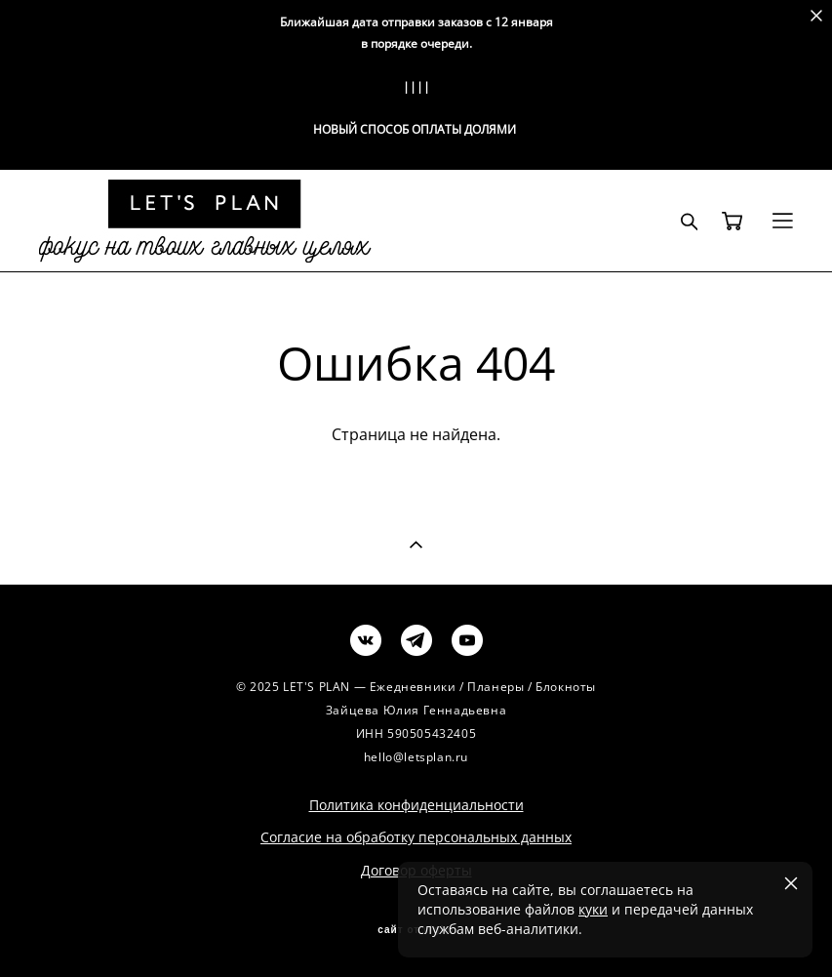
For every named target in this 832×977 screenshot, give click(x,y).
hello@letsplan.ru (416, 757)
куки (593, 909)
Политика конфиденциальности (416, 804)
